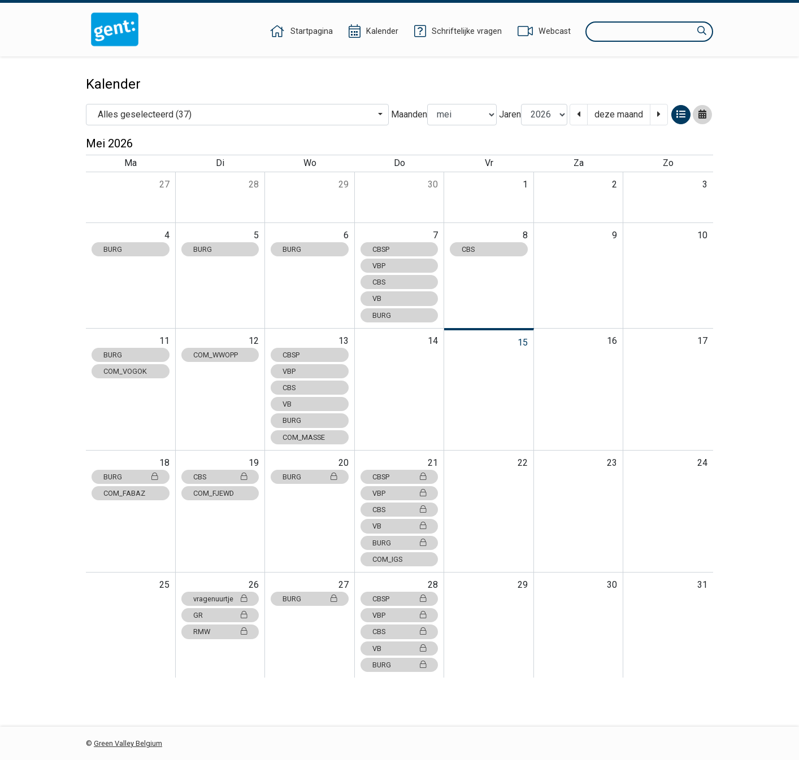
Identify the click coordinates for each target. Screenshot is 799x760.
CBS (378, 282)
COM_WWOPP (215, 355)
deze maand (618, 114)
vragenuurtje (220, 599)
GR (220, 615)
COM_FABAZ (124, 493)
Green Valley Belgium (128, 743)
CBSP (380, 249)
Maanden (409, 114)
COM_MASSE (304, 437)
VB (376, 298)
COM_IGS (387, 559)
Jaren (510, 114)
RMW (220, 631)
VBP (378, 265)
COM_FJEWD (213, 493)
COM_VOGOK (125, 371)
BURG (112, 249)
